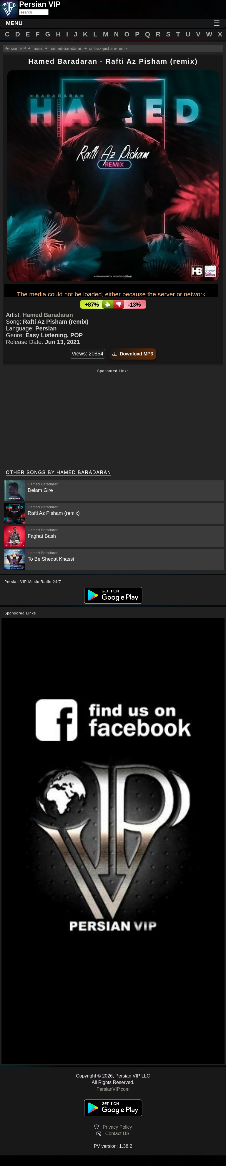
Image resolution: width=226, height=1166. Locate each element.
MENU (14, 23)
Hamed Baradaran (48, 315)
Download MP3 (132, 353)
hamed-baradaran (66, 48)
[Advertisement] (113, 420)
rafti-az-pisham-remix (108, 48)
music (37, 48)
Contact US (117, 1133)
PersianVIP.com (113, 1089)
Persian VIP (15, 48)
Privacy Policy (117, 1127)
